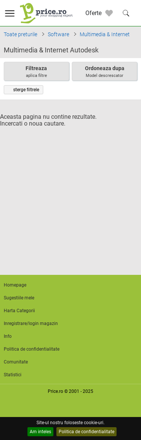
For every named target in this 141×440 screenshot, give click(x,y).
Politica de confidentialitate (86, 431)
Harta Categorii (19, 310)
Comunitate (16, 362)
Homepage (15, 285)
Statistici (12, 374)
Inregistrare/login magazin (31, 323)
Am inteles (40, 431)
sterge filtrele (23, 89)
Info (8, 336)
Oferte (93, 13)
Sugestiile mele (19, 297)
